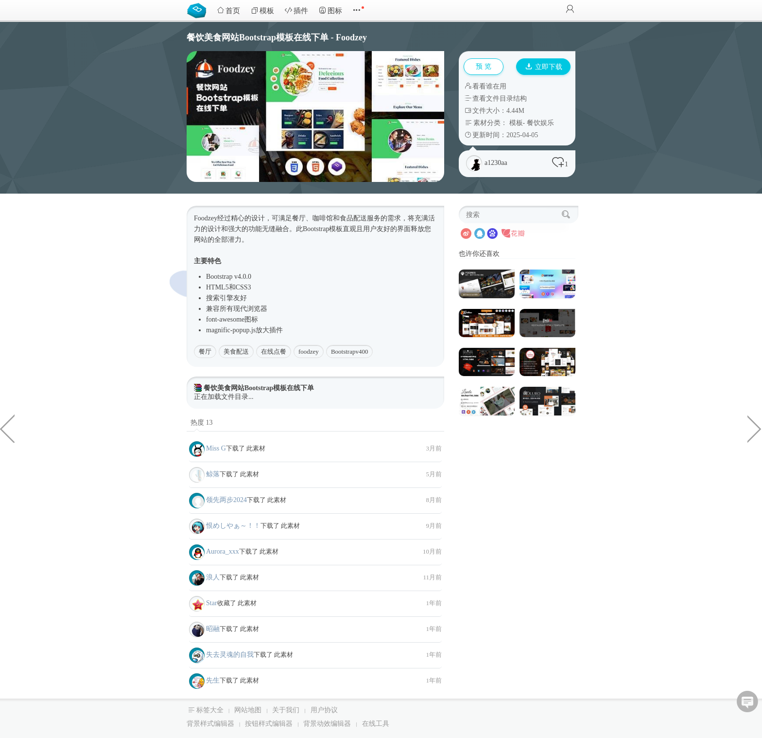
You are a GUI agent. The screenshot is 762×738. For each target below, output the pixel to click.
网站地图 (247, 710)
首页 (228, 10)
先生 (213, 680)
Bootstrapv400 (349, 351)
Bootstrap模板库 (199, 9)
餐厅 (205, 351)
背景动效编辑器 (327, 723)
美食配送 (236, 351)
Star (211, 603)
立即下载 (543, 67)
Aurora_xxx (222, 551)
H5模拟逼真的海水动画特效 (7, 428)
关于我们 (285, 710)
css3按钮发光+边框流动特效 (754, 428)
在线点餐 (273, 351)
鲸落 (213, 474)
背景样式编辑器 (210, 723)
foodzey (308, 351)
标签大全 (210, 710)
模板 (262, 10)
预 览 (483, 66)
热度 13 (201, 422)
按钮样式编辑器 (269, 723)
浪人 (213, 577)
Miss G (216, 448)
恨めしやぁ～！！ (233, 525)
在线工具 (375, 723)
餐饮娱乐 (540, 122)
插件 (296, 10)
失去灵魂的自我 (230, 654)
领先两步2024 (226, 500)
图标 (330, 10)
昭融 (213, 628)
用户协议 (324, 710)
